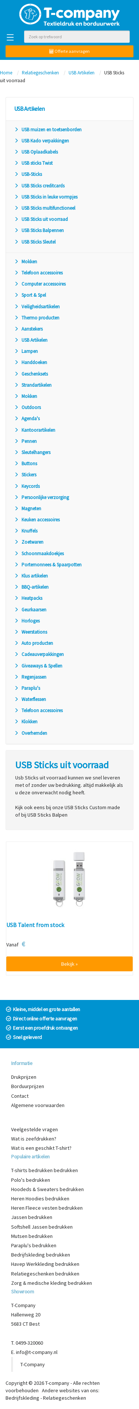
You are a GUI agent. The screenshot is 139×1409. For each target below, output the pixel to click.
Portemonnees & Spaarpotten (48, 565)
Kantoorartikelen (34, 430)
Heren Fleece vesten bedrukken (47, 1207)
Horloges (27, 621)
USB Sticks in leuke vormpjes (45, 197)
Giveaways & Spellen (38, 666)
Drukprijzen (23, 1077)
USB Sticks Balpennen (39, 230)
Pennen (25, 441)
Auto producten (33, 643)
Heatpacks (28, 598)
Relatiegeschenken (40, 73)
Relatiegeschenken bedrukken (45, 1273)
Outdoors (27, 407)
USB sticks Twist (33, 163)
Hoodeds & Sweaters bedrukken (47, 1189)
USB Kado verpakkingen (41, 141)
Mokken (25, 261)
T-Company (32, 1364)
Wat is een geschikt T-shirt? (41, 1148)
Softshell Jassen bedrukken (42, 1226)
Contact (20, 1096)
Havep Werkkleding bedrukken (45, 1264)
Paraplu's (27, 688)
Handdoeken (30, 362)
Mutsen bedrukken (32, 1236)
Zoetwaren (28, 542)
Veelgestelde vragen (34, 1129)
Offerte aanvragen (69, 51)
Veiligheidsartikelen (37, 306)
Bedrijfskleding (22, 1397)
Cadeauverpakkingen (39, 654)
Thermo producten (36, 318)
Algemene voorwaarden (37, 1105)
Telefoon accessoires (38, 273)
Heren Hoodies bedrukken (40, 1198)
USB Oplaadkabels (36, 152)
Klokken (25, 721)
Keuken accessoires (37, 520)
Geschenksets (31, 374)
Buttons (25, 463)
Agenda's (27, 418)
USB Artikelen (82, 73)
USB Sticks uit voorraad (41, 219)
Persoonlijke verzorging (41, 497)
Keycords (27, 486)
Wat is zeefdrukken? (33, 1138)
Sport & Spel (30, 295)
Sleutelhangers (32, 452)
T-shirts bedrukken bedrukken (44, 1170)
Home (6, 73)
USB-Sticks (28, 174)
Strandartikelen (33, 385)
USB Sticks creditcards (39, 186)
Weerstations (30, 632)
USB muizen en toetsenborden (48, 129)
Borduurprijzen (27, 1086)
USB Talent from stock (35, 925)
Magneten (27, 508)
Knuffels (25, 531)
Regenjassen (30, 677)
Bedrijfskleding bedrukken (40, 1254)
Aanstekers (28, 329)
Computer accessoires (40, 284)
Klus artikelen (31, 576)
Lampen (26, 351)
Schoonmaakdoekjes (39, 553)
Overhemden (30, 733)
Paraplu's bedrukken (33, 1245)
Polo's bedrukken (30, 1180)
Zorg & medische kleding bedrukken (51, 1283)
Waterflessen (30, 699)
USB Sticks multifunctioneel (44, 208)
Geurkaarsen (30, 610)
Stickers (25, 475)
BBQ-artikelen (31, 587)
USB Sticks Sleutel (35, 242)
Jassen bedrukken (31, 1217)
